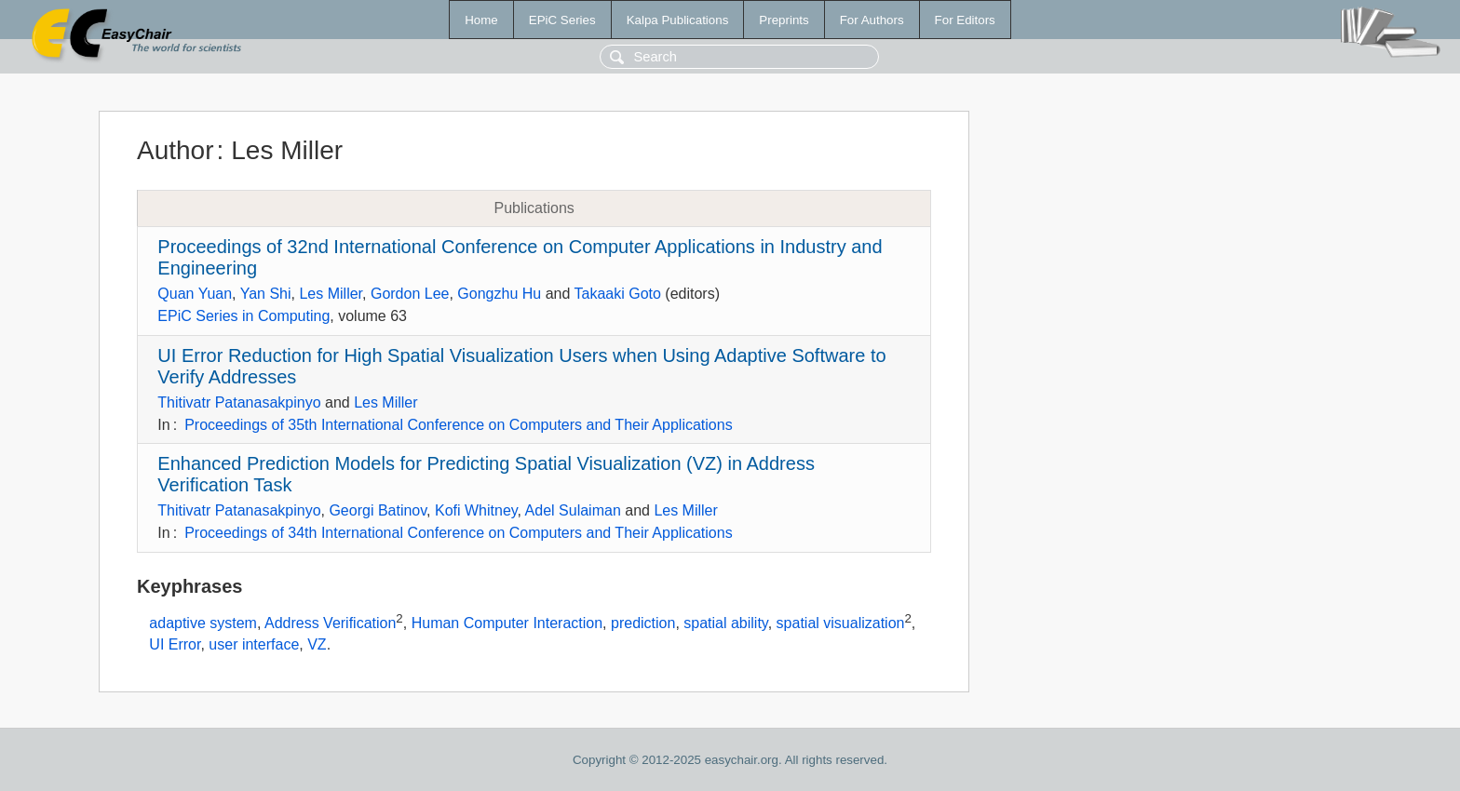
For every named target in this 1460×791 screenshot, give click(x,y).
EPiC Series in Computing (243, 316)
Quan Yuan (194, 294)
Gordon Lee (410, 294)
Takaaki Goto (617, 294)
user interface (254, 644)
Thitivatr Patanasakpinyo (238, 402)
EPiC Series (562, 20)
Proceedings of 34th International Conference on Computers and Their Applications (458, 533)
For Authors (872, 20)
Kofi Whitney (476, 510)
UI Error (174, 644)
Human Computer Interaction (507, 623)
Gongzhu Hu (499, 294)
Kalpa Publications (678, 20)
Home (481, 20)
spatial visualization (841, 623)
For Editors (965, 20)
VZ (316, 644)
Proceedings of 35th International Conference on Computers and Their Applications (458, 425)
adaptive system (203, 623)
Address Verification (330, 623)
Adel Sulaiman (573, 510)
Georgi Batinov (377, 510)
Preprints (783, 20)
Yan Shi (265, 294)
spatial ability (725, 623)
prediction (643, 623)
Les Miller (330, 294)
